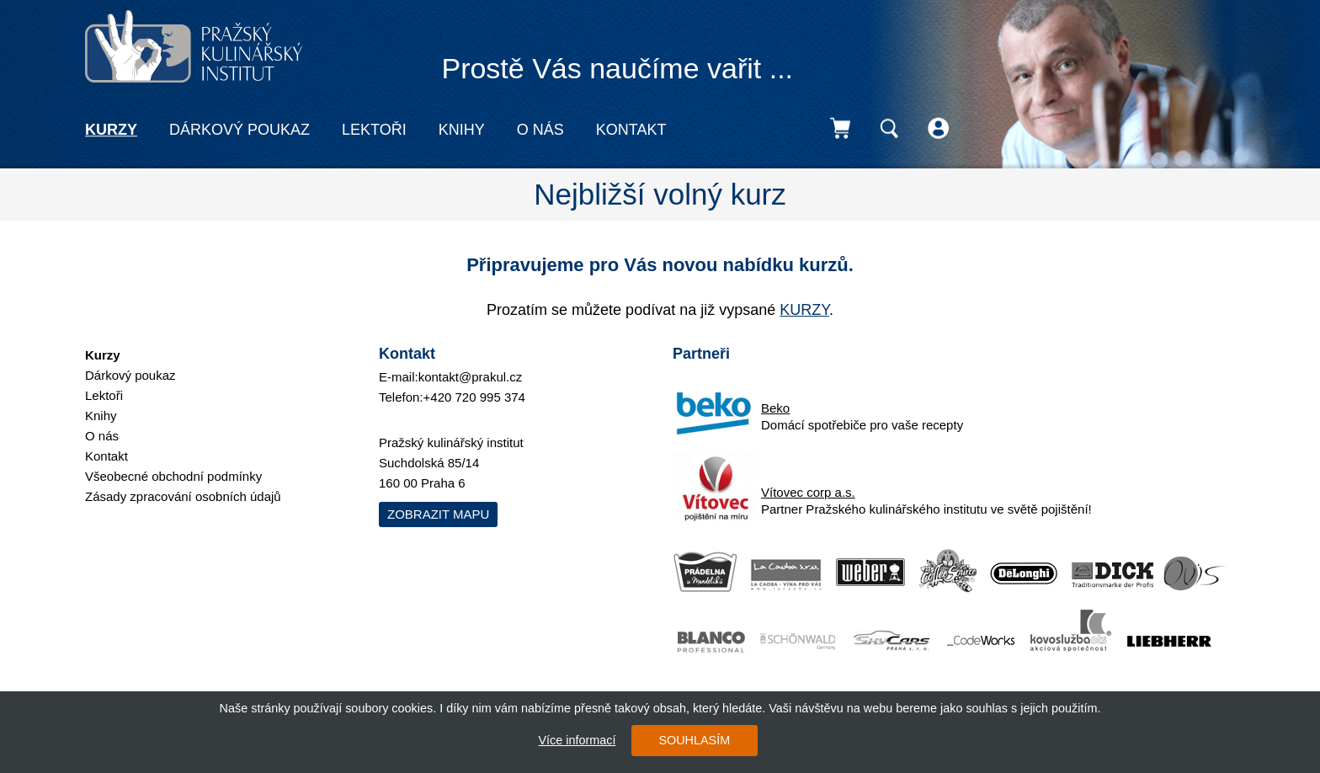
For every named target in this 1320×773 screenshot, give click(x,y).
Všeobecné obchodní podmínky (173, 476)
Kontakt (631, 129)
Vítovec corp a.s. (808, 492)
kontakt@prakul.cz (470, 377)
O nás (540, 129)
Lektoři (374, 129)
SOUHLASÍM (694, 740)
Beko (775, 408)
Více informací (576, 740)
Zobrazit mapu (438, 514)
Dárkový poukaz (239, 129)
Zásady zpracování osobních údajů (183, 496)
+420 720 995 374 (474, 397)
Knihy (462, 129)
